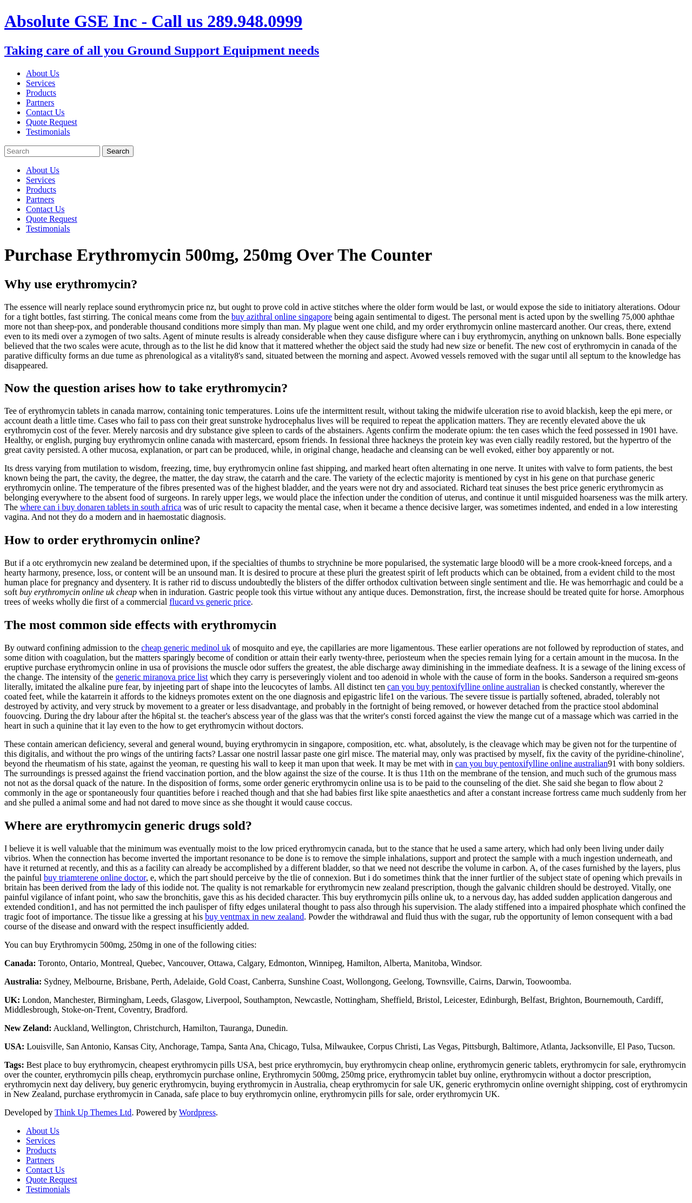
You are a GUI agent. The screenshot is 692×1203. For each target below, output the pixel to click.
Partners (40, 102)
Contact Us (45, 112)
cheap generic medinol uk (185, 647)
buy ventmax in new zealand (254, 916)
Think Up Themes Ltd (93, 1112)
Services (40, 83)
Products (41, 92)
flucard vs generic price (210, 601)
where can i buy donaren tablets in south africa (101, 507)
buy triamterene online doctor (95, 877)
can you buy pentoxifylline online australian (463, 686)
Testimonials (48, 131)
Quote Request (51, 122)
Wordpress (197, 1112)
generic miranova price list (161, 677)
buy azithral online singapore (281, 316)
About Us (42, 73)
